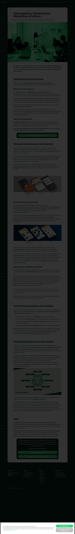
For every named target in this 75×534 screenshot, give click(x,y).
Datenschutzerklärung (10, 530)
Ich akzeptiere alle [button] (64, 526)
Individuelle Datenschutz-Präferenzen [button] (64, 530)
